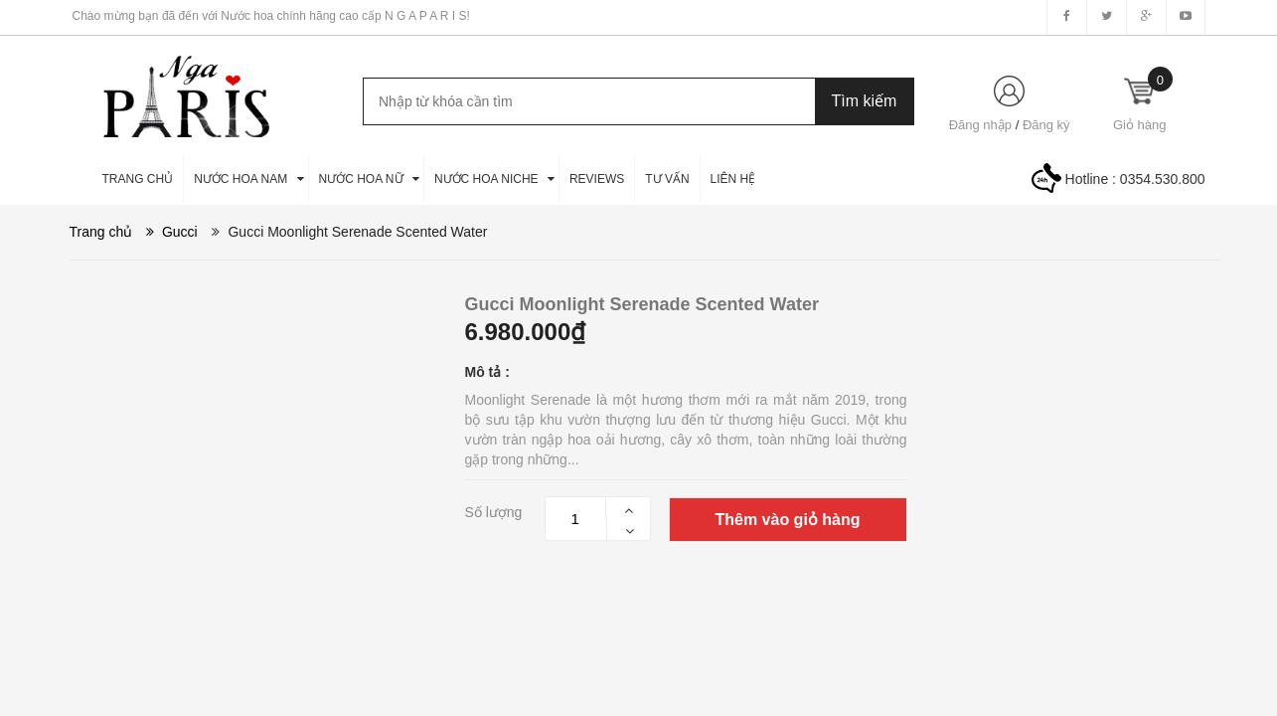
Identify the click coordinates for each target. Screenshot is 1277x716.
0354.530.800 (1162, 179)
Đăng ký (1046, 124)
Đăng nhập (980, 124)
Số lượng (494, 512)
